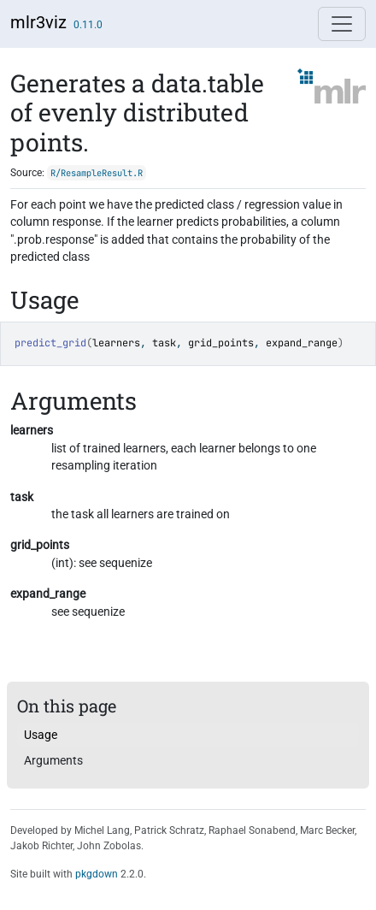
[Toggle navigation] (342, 24)
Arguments (53, 760)
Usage (40, 735)
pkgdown (96, 874)
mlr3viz (38, 22)
